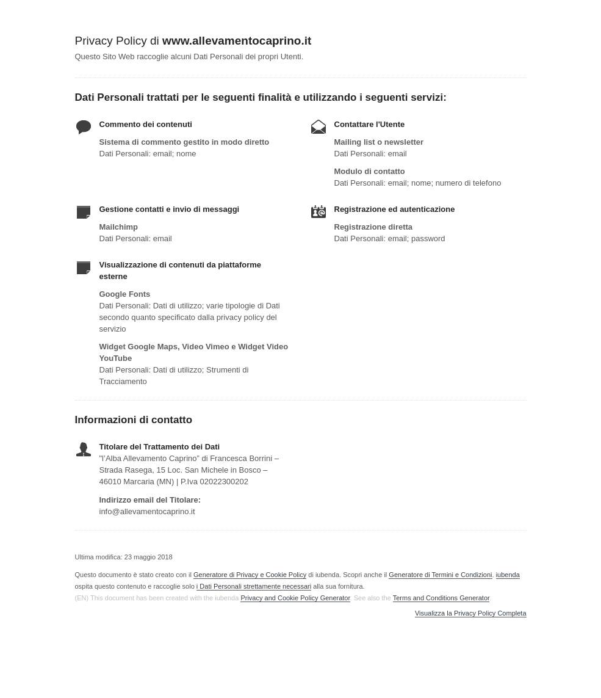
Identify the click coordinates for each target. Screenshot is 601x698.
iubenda (508, 574)
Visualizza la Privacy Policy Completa (471, 613)
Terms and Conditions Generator (441, 598)
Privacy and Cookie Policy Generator (295, 598)
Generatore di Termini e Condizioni (440, 574)
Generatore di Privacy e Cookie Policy (249, 574)
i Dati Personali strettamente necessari (253, 586)
